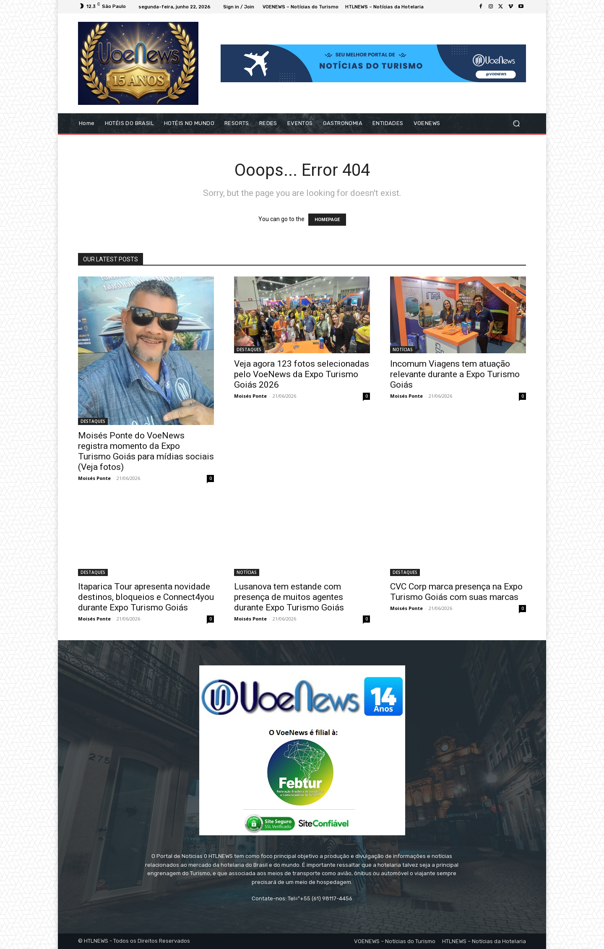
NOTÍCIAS (403, 349)
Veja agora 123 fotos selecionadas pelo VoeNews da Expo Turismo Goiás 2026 (301, 374)
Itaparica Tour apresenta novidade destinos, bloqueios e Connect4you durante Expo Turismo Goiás (146, 597)
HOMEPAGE (327, 219)
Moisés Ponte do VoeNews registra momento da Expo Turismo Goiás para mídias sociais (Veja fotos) (146, 451)
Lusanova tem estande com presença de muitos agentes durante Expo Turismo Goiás (289, 597)
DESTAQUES (93, 421)
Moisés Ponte (94, 478)
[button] (516, 123)
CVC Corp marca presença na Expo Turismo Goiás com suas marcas (456, 591)
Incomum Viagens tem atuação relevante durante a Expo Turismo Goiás (455, 374)
